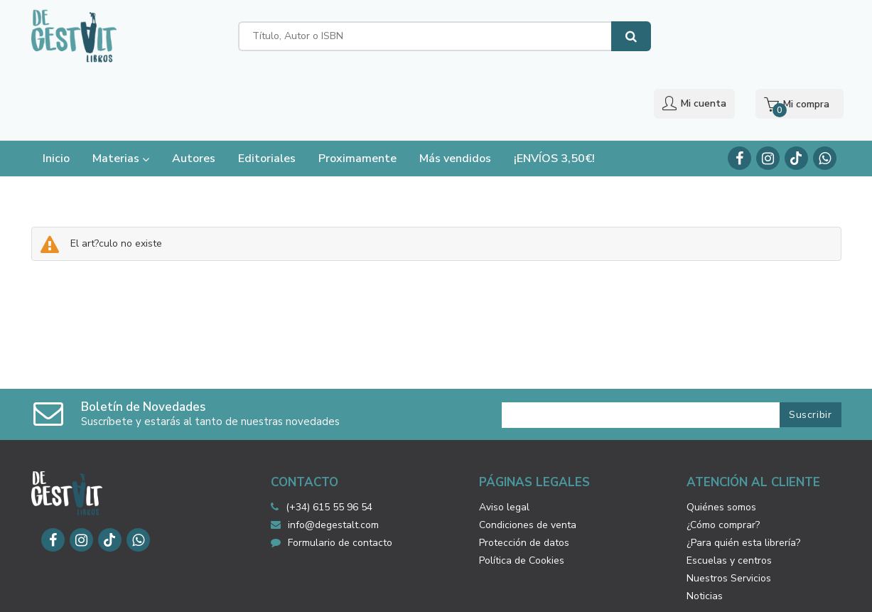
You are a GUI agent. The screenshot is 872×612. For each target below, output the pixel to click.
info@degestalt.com (325, 460)
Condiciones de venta (527, 460)
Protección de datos (524, 478)
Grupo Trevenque (581, 591)
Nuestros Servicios (729, 513)
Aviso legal (504, 442)
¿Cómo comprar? (723, 460)
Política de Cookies (521, 496)
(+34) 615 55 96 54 (329, 442)
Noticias (705, 531)
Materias (120, 94)
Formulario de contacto (331, 478)
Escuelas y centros (729, 496)
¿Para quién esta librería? (743, 478)
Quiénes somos (721, 442)
